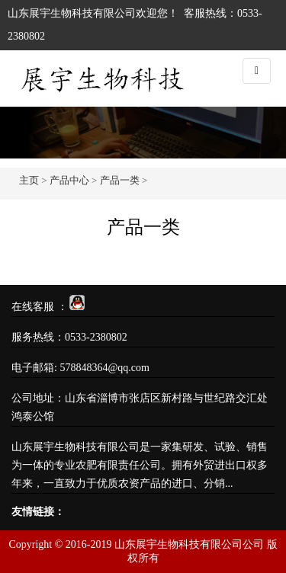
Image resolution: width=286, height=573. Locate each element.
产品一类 (120, 180)
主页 (29, 180)
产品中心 (69, 180)
